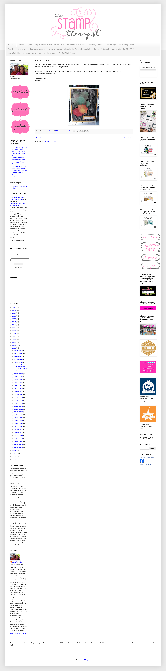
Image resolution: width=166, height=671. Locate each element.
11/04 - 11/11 (18, 356)
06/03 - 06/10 (18, 403)
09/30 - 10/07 (18, 362)
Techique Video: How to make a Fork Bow (19, 167)
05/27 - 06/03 (18, 406)
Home (21, 45)
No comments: (66, 131)
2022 (14, 319)
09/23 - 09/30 (18, 374)
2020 (14, 325)
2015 (14, 339)
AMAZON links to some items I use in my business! (31, 53)
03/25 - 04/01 (18, 426)
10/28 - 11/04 (18, 359)
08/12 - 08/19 (18, 383)
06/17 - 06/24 (18, 397)
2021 (14, 322)
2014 (14, 342)
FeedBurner (19, 270)
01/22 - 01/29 (18, 441)
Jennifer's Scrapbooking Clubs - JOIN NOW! (114, 49)
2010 (14, 453)
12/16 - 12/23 (18, 350)
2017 (14, 333)
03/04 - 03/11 (18, 432)
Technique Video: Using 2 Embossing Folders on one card (18, 157)
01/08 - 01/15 (18, 444)
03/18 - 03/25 (18, 429)
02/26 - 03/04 (18, 435)
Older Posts (128, 138)
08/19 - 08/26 (18, 380)
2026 (14, 307)
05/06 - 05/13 (18, 415)
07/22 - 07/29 (18, 388)
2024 (14, 313)
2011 (14, 451)
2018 (14, 331)
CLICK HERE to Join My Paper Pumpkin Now (17, 198)
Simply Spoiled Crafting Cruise (120, 45)
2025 (14, 310)
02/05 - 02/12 (18, 438)
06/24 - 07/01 (18, 394)
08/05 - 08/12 (18, 385)
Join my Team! (95, 45)
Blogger (86, 660)
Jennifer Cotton (17, 562)
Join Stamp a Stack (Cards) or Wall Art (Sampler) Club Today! (56, 45)
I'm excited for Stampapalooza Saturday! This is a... (20, 367)
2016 (14, 336)
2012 (14, 348)
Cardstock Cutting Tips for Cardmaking (26, 49)
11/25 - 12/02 (18, 353)
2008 (14, 459)
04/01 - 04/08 (18, 424)
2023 (14, 316)
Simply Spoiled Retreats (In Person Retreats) (69, 49)
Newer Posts (40, 138)
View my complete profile (18, 633)
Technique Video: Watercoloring (18, 163)
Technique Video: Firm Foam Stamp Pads (19, 171)
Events (11, 45)
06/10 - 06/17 (18, 400)
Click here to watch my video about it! (17, 204)
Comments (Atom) (50, 141)
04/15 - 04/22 (18, 418)
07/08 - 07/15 (18, 391)
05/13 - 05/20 (18, 412)
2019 (14, 328)
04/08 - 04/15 (18, 421)
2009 (14, 456)
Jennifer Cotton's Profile (147, 457)
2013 (14, 345)
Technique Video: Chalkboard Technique (19, 176)
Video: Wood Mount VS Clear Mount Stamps (19, 152)
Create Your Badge (145, 464)
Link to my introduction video (19, 187)
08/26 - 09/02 (18, 377)
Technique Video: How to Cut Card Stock (19, 148)
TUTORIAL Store (67, 53)
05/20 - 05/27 (18, 409)
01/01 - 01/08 (18, 447)
